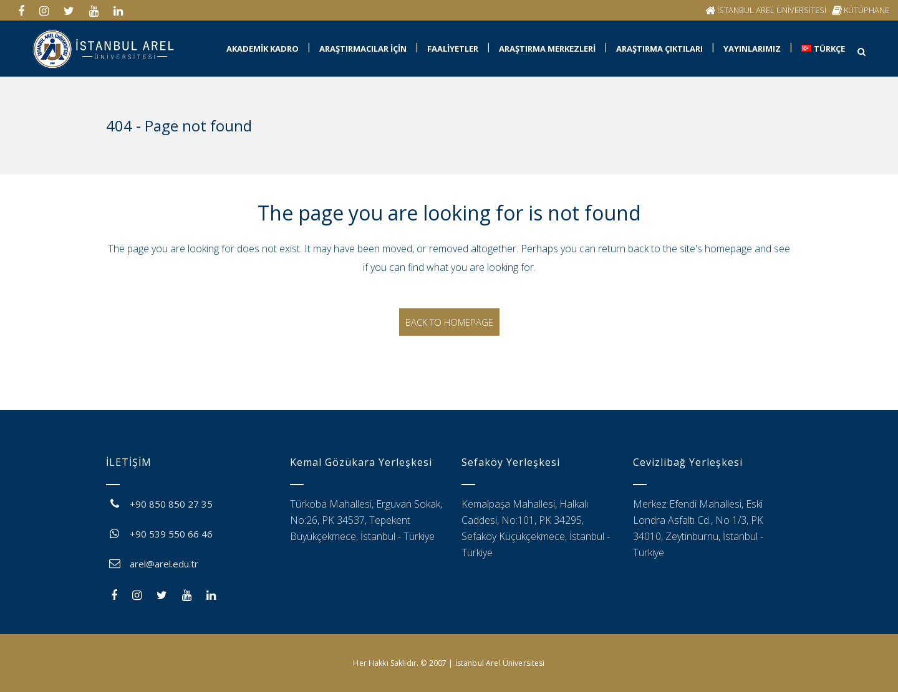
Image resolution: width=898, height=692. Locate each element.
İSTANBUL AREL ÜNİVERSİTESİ (771, 10)
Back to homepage (449, 322)
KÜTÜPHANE (866, 10)
